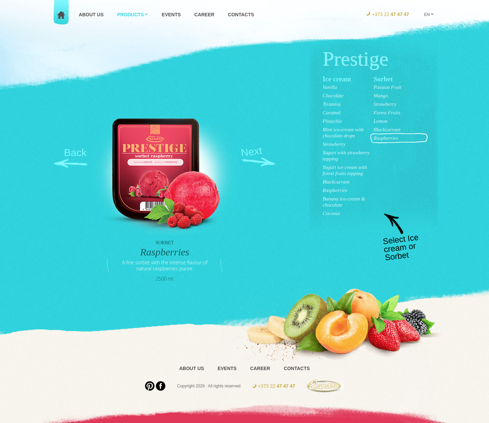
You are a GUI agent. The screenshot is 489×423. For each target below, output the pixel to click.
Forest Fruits (387, 112)
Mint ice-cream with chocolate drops (343, 132)
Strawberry (334, 144)
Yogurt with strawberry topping (346, 155)
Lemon (380, 121)
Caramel (332, 112)
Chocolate (333, 95)
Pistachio (332, 121)
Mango (381, 95)
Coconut (331, 213)
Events (227, 368)
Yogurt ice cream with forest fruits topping (345, 170)
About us (191, 368)
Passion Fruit (387, 87)
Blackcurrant (336, 182)
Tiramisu (332, 104)
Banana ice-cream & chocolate (344, 202)
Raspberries (335, 190)
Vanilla (330, 87)
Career (260, 368)
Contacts (297, 368)
